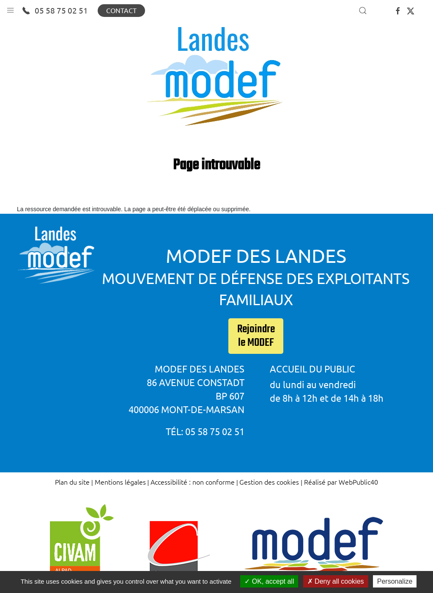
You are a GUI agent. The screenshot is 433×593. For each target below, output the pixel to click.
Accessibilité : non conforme (193, 481)
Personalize (395, 581)
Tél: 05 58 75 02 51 (205, 431)
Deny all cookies (335, 581)
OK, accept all (269, 581)
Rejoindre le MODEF (256, 336)
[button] (10, 8)
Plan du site (72, 481)
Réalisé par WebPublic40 (341, 481)
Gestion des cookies (269, 481)
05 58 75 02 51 (55, 10)
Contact (121, 10)
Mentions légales (120, 481)
